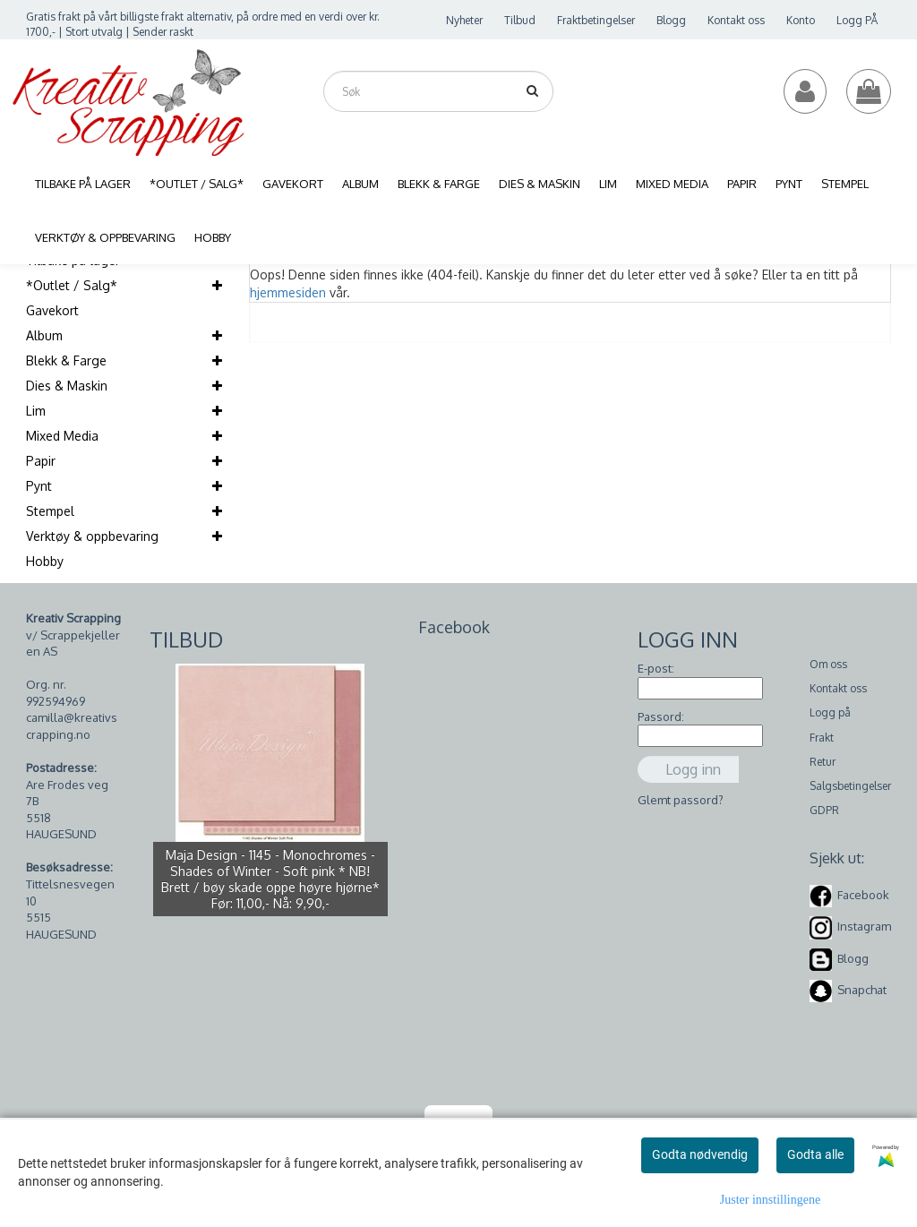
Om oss (828, 664)
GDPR (824, 810)
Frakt (822, 737)
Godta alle (815, 1154)
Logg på (830, 712)
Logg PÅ (857, 20)
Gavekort (52, 310)
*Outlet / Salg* (71, 285)
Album (44, 335)
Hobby (45, 561)
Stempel (50, 511)
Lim (36, 410)
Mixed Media (62, 435)
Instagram (864, 926)
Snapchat (862, 989)
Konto (800, 20)
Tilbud (520, 20)
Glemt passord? (681, 800)
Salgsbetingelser (850, 786)
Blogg (671, 20)
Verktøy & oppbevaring (92, 536)
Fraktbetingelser (596, 20)
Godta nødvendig (700, 1154)
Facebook (863, 895)
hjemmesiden (288, 292)
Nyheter (464, 20)
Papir (41, 460)
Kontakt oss (736, 20)
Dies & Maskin (66, 385)
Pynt (39, 485)
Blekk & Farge (66, 360)
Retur (823, 761)
